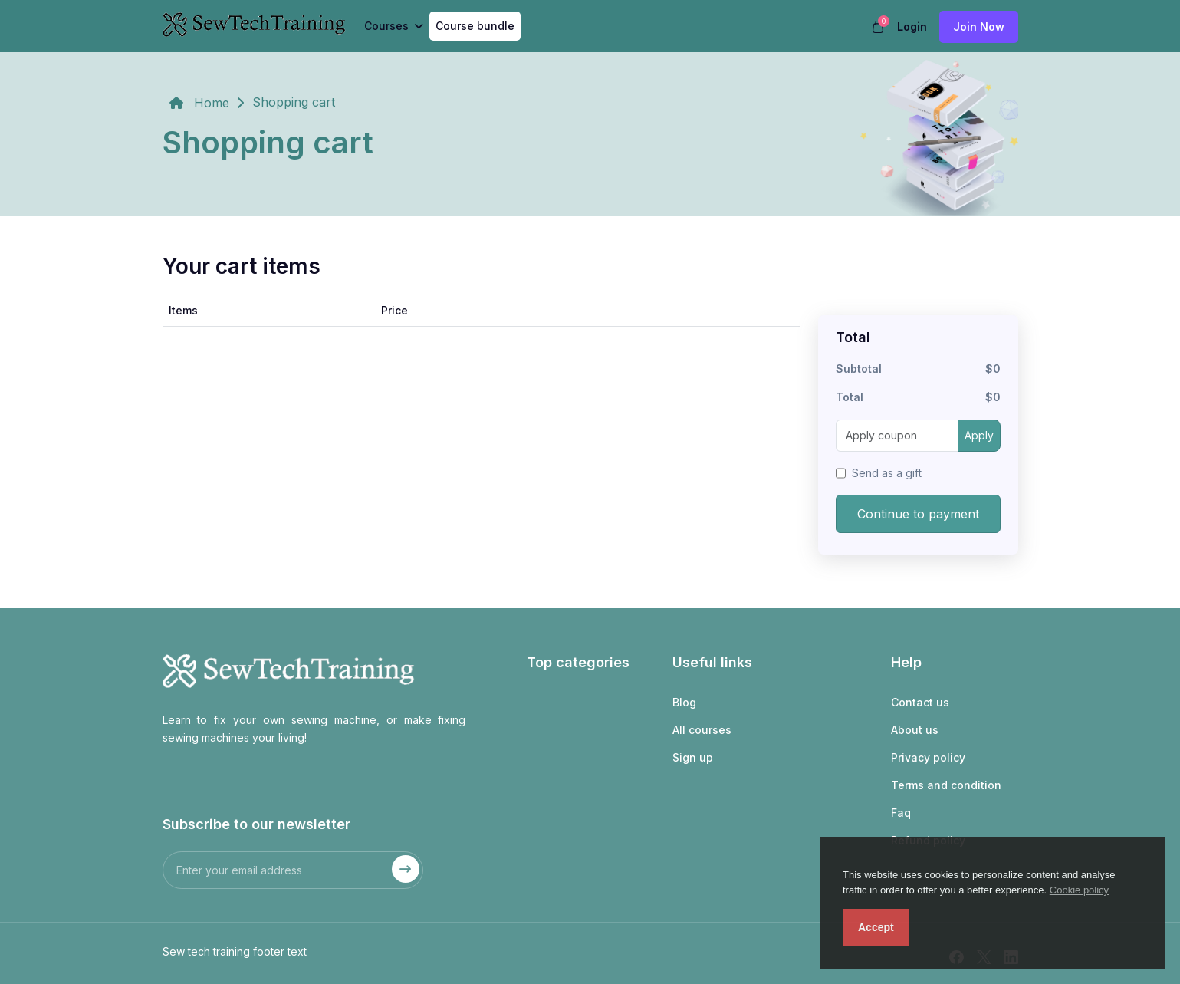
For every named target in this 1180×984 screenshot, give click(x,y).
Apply (979, 435)
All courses (701, 729)
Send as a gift (887, 472)
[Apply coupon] (897, 436)
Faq (901, 812)
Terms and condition (946, 784)
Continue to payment (918, 514)
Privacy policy (928, 757)
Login (912, 26)
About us (914, 729)
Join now (978, 26)
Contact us (920, 702)
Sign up (692, 757)
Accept (876, 927)
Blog (684, 702)
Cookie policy (1079, 890)
